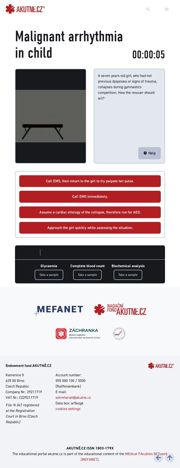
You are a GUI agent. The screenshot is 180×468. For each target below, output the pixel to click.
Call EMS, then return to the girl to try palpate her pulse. (90, 181)
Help (149, 153)
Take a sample (49, 275)
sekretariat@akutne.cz (73, 397)
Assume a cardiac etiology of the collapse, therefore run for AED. (90, 212)
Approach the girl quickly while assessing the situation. (90, 227)
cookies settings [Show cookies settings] (68, 408)
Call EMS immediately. (90, 196)
